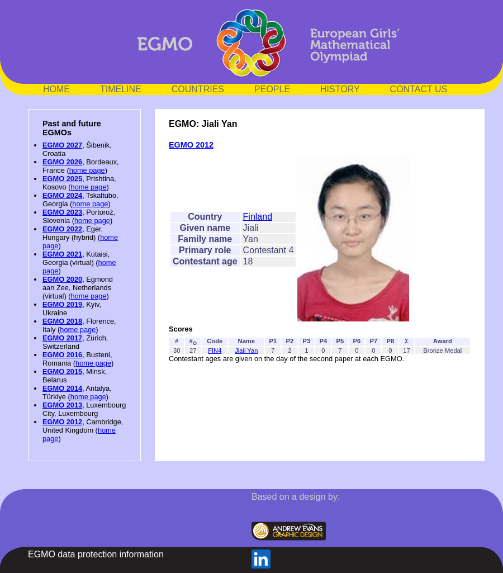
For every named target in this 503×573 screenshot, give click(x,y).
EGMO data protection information (96, 554)
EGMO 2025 (62, 178)
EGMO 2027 (62, 145)
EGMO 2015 (62, 371)
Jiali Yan (246, 350)
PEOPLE (272, 89)
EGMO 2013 (62, 405)
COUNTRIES (198, 89)
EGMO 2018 (62, 321)
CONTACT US (419, 89)
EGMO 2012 (62, 422)
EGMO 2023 (62, 212)
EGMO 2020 (62, 279)
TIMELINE (120, 89)
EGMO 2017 (62, 338)
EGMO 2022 (62, 229)
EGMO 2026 (62, 162)
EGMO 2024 (62, 195)
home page (87, 170)
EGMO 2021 (62, 254)
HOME (56, 89)
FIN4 (214, 350)
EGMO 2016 (62, 355)
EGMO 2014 (62, 388)
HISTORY (340, 89)
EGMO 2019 (62, 304)
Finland (257, 216)
